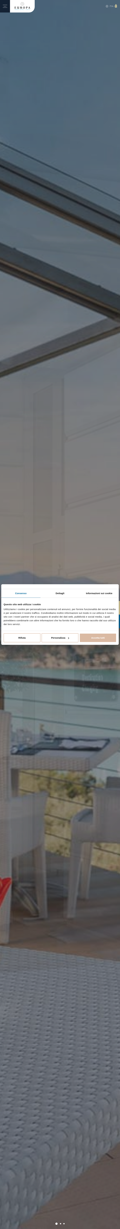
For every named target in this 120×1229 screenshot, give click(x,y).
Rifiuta (22, 637)
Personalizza (60, 637)
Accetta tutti (98, 637)
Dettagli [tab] (60, 593)
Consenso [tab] (21, 593)
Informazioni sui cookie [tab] (99, 593)
